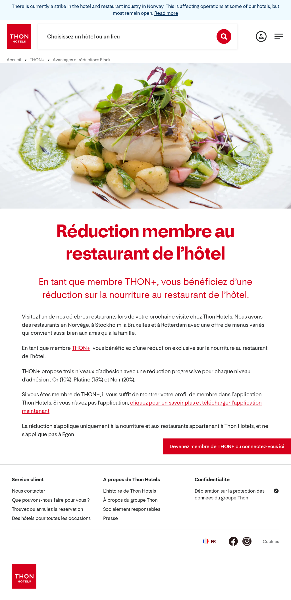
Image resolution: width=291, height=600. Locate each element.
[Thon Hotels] (19, 36)
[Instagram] (246, 541)
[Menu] (278, 36)
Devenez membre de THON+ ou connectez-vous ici (227, 446)
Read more (166, 13)
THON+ (81, 348)
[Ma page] (261, 36)
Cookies (271, 541)
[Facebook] (233, 541)
